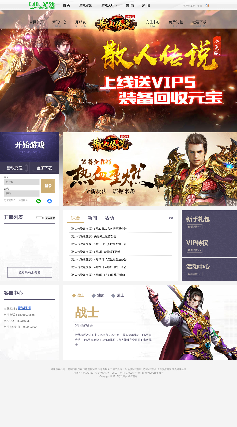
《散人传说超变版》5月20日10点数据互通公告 (98, 228)
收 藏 (200, 5)
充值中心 (153, 24)
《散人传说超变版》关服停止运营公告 (92, 236)
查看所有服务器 (30, 272)
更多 (171, 217)
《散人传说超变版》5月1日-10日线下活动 (94, 251)
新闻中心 (59, 24)
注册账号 (23, 200)
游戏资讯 (86, 5)
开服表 (80, 24)
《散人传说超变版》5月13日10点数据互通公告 (98, 244)
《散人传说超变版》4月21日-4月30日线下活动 (97, 267)
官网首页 (36, 24)
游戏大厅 (108, 5)
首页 (66, 5)
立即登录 (48, 186)
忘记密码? (9, 200)
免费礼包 (176, 24)
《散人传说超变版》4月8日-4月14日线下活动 (97, 274)
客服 (146, 5)
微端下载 (199, 24)
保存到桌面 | (190, 5)
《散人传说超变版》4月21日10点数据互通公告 (98, 259)
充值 (129, 5)
